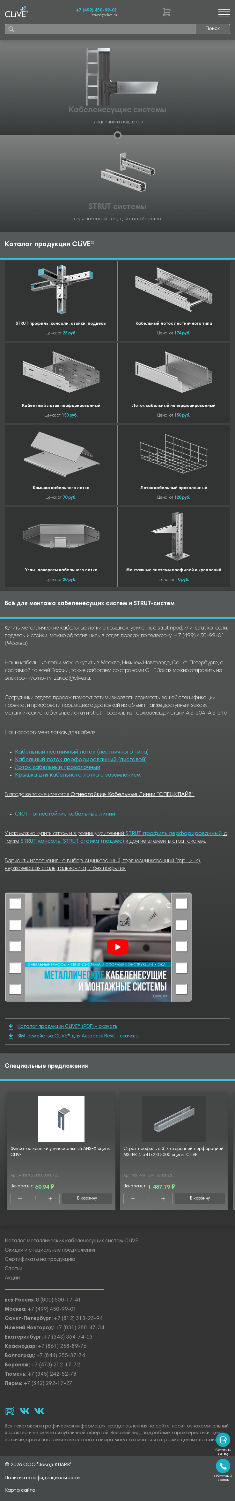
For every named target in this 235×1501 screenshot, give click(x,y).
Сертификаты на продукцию (40, 1260)
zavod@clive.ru (104, 15)
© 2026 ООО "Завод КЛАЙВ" (38, 1464)
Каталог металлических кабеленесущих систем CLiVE (71, 1241)
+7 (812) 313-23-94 (78, 1319)
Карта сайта (20, 1490)
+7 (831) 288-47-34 (79, 1328)
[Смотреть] (118, 947)
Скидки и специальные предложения (50, 1250)
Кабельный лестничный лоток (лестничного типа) (82, 752)
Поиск (213, 28)
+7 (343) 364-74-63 (68, 1337)
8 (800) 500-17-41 (58, 1300)
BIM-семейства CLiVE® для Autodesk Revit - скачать (74, 1036)
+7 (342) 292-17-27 (48, 1384)
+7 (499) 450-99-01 (96, 10)
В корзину (87, 1198)
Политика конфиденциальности (42, 1478)
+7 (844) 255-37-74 (60, 1356)
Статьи (13, 1269)
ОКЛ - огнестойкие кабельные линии (65, 814)
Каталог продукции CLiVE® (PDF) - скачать (63, 1027)
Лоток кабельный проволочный (57, 767)
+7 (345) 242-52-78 (52, 1374)
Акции (12, 1278)
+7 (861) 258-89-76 (62, 1346)
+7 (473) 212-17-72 (55, 1365)
